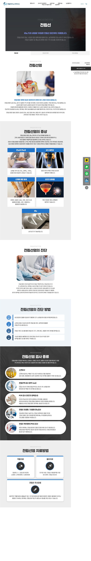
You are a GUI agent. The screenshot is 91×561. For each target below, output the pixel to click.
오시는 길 (87, 181)
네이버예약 (86, 174)
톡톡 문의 (87, 167)
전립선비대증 (46, 53)
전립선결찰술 (75, 53)
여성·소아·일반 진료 (46, 4)
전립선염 (16, 53)
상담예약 (57, 4)
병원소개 (32, 3)
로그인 (82, 4)
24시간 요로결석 (42, 3)
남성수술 (52, 3)
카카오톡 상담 (86, 161)
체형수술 (60, 3)
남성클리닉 (68, 3)
